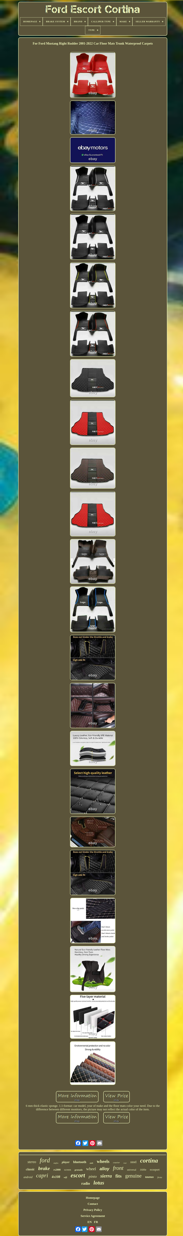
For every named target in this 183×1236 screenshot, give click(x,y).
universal (131, 1169)
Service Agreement (93, 1216)
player (66, 1162)
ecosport (155, 1169)
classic (30, 1169)
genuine (133, 1176)
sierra (106, 1176)
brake (44, 1168)
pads (91, 1163)
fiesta (159, 1177)
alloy (104, 1168)
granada (79, 1169)
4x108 (56, 1177)
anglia (55, 1163)
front (118, 1168)
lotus (98, 1183)
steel (133, 1162)
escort (78, 1175)
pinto (93, 1176)
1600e (143, 1169)
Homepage (93, 1197)
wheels (103, 1161)
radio (85, 1183)
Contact (93, 1204)
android (28, 1177)
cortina (149, 1160)
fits (118, 1176)
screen (67, 1169)
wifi (65, 1177)
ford (45, 1160)
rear (125, 1163)
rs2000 (57, 1169)
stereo (32, 1162)
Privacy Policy (92, 1210)
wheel (91, 1169)
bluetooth (79, 1162)
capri (42, 1175)
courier (116, 1162)
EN (89, 1222)
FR (96, 1222)
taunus (149, 1177)
